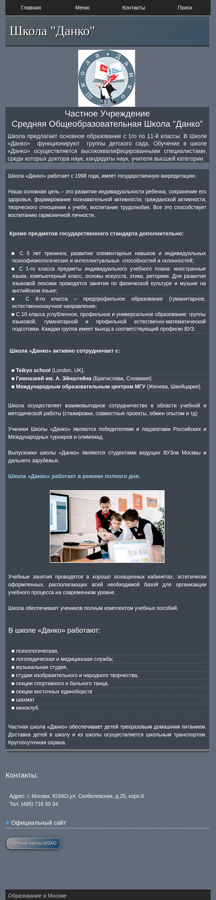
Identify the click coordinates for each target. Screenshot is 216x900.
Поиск (185, 8)
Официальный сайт (38, 822)
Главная (31, 8)
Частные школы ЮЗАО (33, 843)
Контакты (133, 8)
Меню (82, 8)
